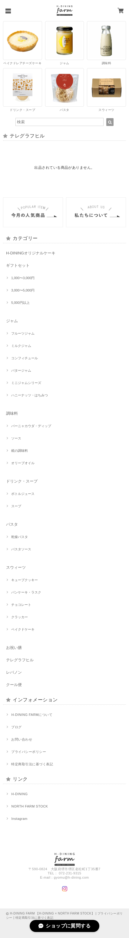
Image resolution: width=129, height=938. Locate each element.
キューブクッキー (24, 580)
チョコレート (21, 604)
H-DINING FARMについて (31, 714)
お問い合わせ (21, 739)
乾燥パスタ (19, 537)
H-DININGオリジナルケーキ (30, 253)
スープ (16, 506)
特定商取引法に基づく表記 (32, 764)
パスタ (12, 524)
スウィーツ (16, 567)
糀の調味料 (19, 450)
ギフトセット (18, 265)
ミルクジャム (21, 346)
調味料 (12, 413)
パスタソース (21, 549)
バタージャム (21, 370)
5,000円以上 (20, 302)
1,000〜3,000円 (23, 278)
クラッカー (19, 617)
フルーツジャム (23, 333)
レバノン (14, 672)
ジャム (12, 321)
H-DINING (19, 794)
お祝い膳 (14, 647)
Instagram (19, 818)
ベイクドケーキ (23, 629)
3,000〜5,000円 (23, 290)
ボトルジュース (23, 494)
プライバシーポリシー (28, 752)
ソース (16, 438)
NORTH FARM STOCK (29, 806)
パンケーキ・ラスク (26, 592)
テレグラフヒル (20, 660)
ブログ (16, 727)
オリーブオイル (23, 463)
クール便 (14, 684)
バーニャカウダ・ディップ (31, 426)
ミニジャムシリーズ (26, 383)
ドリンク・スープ (22, 481)
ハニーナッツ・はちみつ (29, 395)
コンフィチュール (24, 358)
